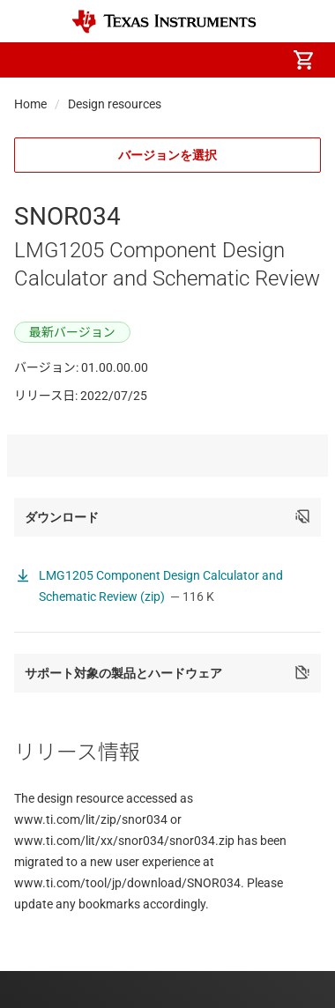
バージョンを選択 (167, 155)
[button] (31, 60)
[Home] (164, 21)
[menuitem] (155, 60)
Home (30, 104)
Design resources (114, 104)
